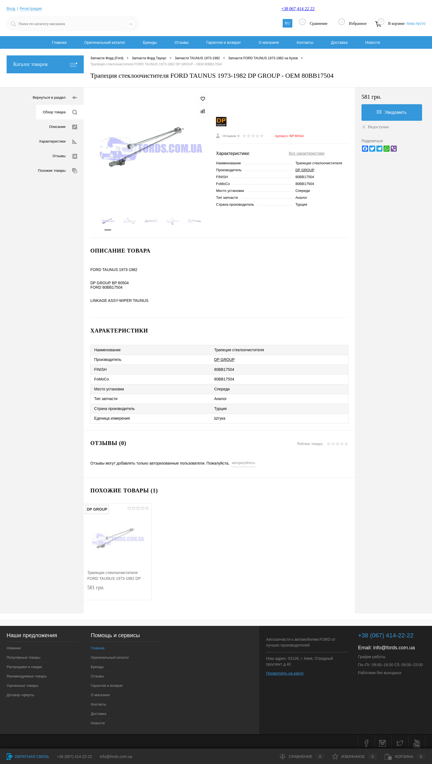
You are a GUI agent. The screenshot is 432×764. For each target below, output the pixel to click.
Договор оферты (20, 692)
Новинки (14, 645)
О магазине (268, 42)
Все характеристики (306, 153)
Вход (11, 8)
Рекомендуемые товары (27, 673)
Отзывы (181, 42)
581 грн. (117, 589)
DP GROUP (304, 170)
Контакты (305, 42)
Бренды (150, 42)
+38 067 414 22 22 (298, 8)
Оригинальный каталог (104, 42)
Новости (372, 42)
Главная (59, 42)
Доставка (339, 42)
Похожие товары (57, 170)
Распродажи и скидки (24, 664)
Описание (63, 127)
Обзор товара (60, 112)
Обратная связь (28, 756)
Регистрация (31, 8)
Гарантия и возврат (223, 42)
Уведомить (392, 112)
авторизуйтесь (243, 460)
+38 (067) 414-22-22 (74, 756)
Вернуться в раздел (55, 97)
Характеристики (58, 141)
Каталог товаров (45, 64)
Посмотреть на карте (285, 670)
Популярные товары (23, 655)
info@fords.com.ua (394, 645)
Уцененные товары (22, 683)
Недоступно (375, 127)
